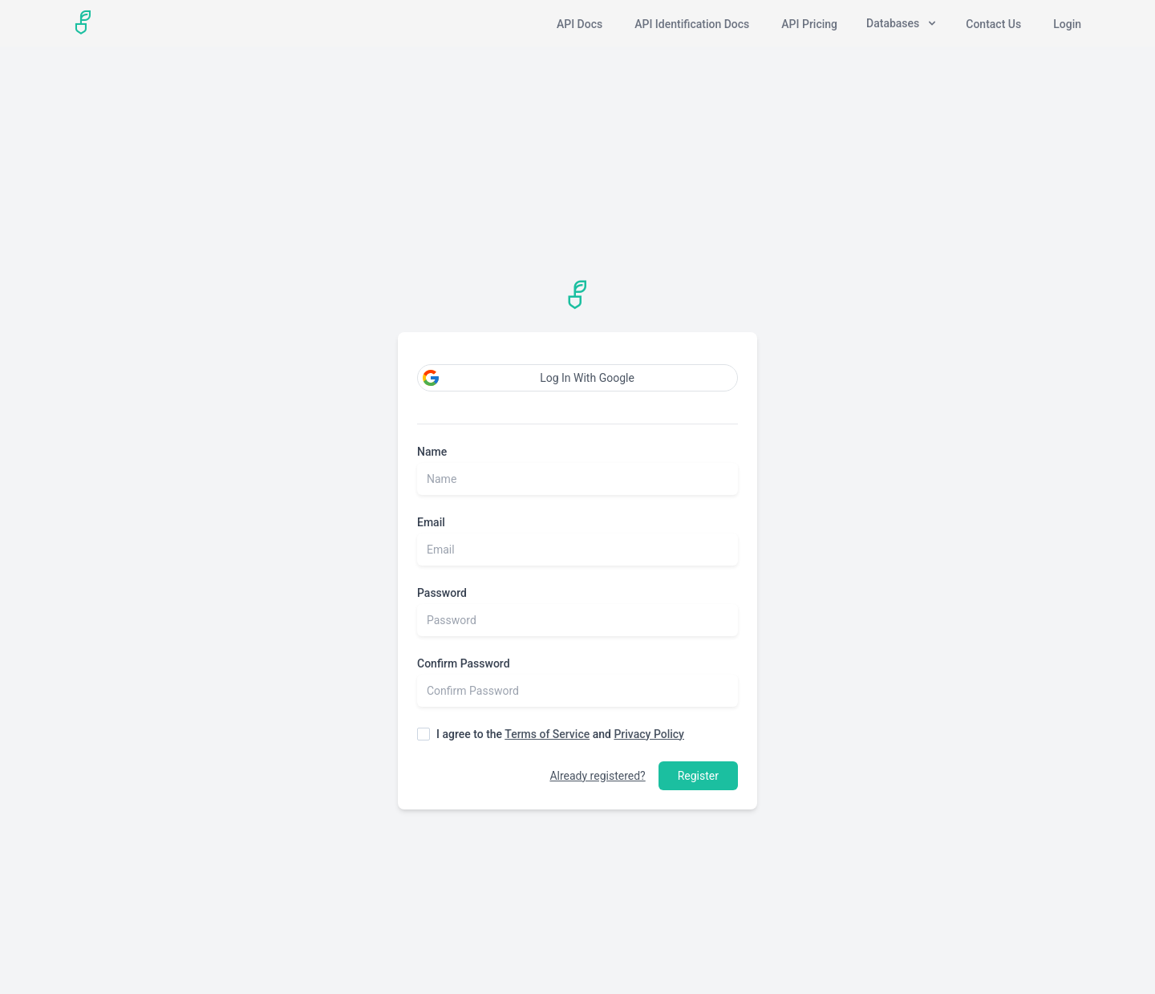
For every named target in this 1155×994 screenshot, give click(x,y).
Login (1067, 24)
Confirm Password (463, 663)
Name (432, 451)
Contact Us (993, 24)
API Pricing (809, 24)
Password (442, 592)
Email (431, 522)
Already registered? (597, 775)
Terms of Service (547, 734)
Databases (901, 23)
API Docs (579, 24)
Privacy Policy (649, 734)
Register (698, 775)
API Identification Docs (691, 24)
